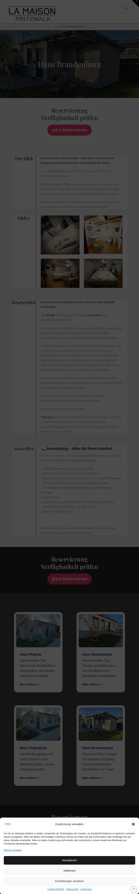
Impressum (86, 889)
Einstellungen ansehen (69, 881)
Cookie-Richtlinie (55, 889)
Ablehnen (69, 870)
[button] (133, 824)
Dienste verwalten (13, 850)
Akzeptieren (69, 860)
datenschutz (72, 889)
